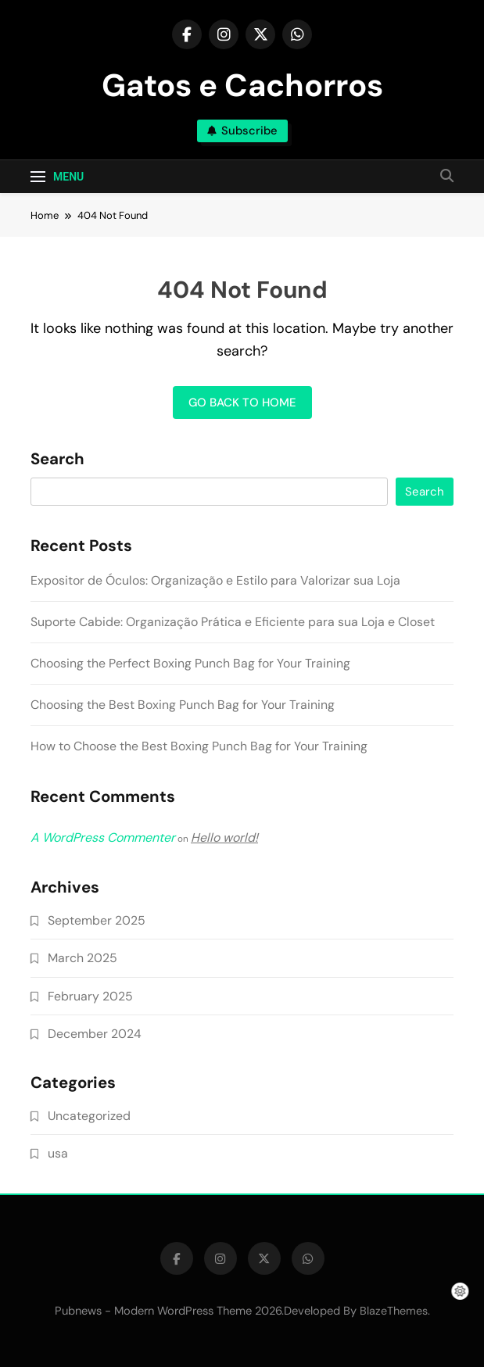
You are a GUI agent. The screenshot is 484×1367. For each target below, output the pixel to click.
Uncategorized (89, 1116)
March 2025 (82, 958)
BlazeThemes (394, 1311)
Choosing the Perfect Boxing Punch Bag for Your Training (190, 663)
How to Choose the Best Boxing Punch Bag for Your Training (198, 746)
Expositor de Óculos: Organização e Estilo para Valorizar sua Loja (215, 580)
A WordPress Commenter (102, 837)
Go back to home (242, 402)
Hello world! (224, 837)
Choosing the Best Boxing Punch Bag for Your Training (182, 704)
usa (58, 1153)
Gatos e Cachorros (242, 85)
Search (57, 459)
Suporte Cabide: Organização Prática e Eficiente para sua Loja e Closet (232, 622)
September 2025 (96, 920)
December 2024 (95, 1033)
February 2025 (90, 996)
